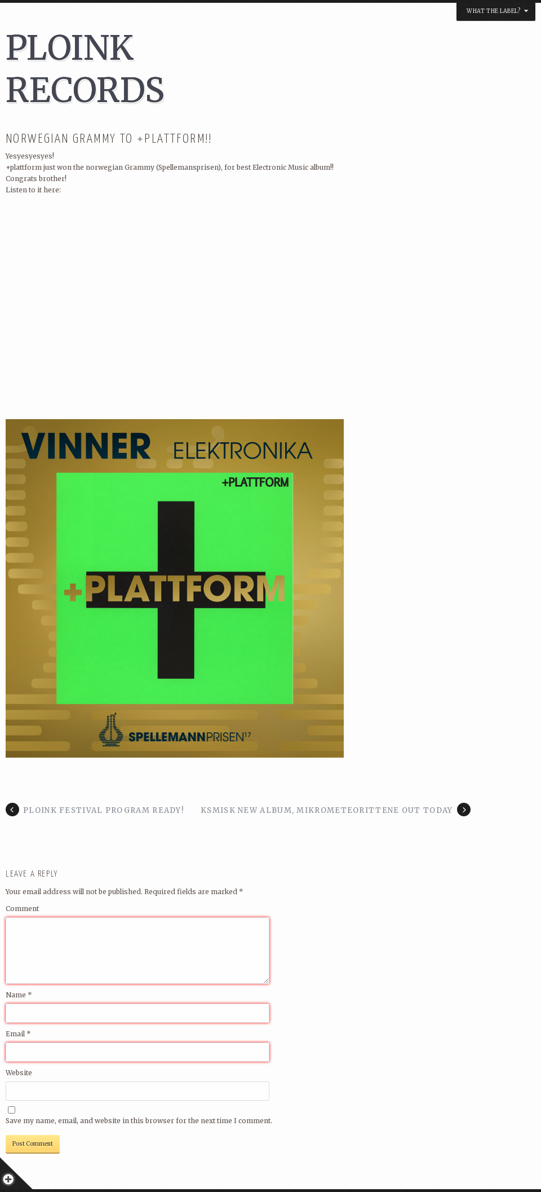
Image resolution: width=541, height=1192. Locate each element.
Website (19, 1072)
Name (19, 995)
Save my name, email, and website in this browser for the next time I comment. (139, 1120)
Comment (22, 908)
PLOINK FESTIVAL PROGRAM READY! (103, 810)
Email (18, 1034)
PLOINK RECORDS (85, 69)
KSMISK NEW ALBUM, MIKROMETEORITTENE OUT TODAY (327, 810)
